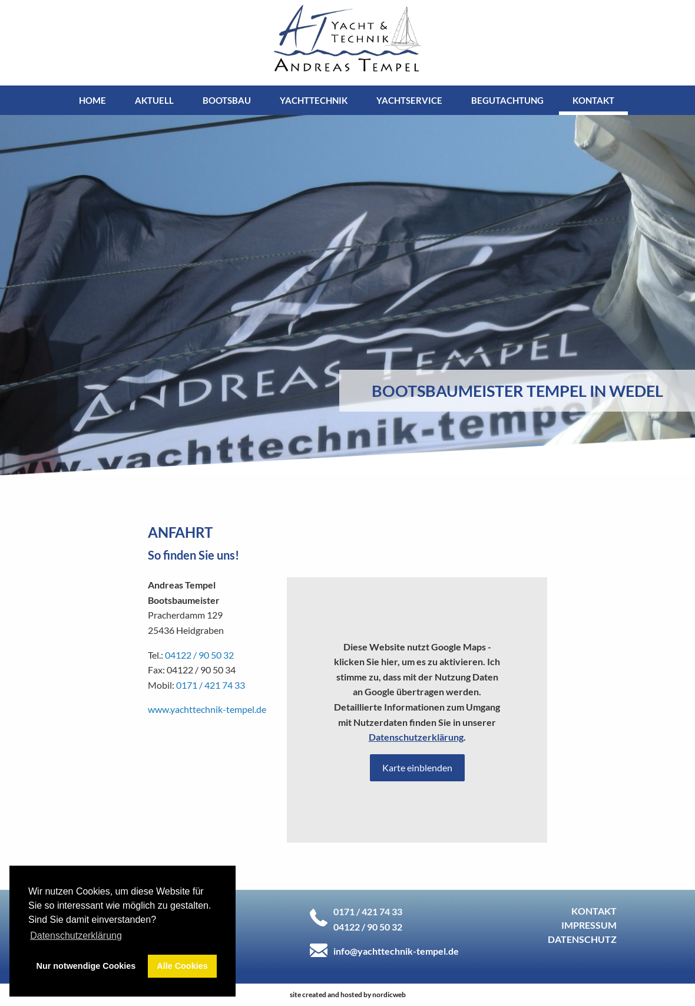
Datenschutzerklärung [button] (76, 936)
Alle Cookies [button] (182, 966)
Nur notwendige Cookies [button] (86, 966)
